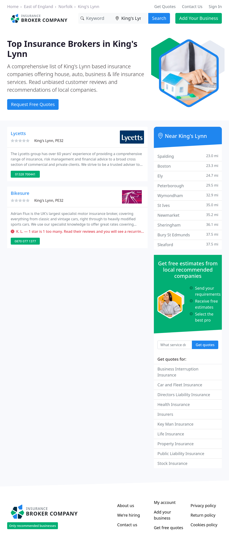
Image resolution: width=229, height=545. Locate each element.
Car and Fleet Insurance (179, 384)
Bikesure (20, 193)
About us (125, 505)
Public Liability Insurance (180, 453)
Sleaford (187, 244)
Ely (187, 176)
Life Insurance (170, 434)
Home (13, 6)
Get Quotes (165, 6)
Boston (187, 166)
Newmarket (187, 215)
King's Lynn (88, 6)
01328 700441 (25, 174)
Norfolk (65, 6)
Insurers (165, 414)
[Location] (130, 18)
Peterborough (187, 185)
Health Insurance (173, 404)
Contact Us (192, 6)
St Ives (187, 205)
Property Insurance (175, 443)
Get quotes (205, 344)
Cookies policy (204, 524)
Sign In (215, 6)
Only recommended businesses (32, 526)
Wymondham (187, 195)
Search (159, 18)
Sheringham (187, 225)
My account (165, 502)
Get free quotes (168, 527)
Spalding (187, 156)
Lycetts (18, 133)
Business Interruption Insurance (177, 372)
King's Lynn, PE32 (48, 140)
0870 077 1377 (25, 241)
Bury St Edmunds (187, 234)
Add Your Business (198, 18)
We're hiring (128, 515)
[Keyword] (95, 18)
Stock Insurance (172, 463)
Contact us (127, 524)
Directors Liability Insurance (183, 394)
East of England (38, 6)
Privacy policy (203, 505)
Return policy (203, 515)
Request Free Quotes (33, 104)
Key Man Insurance (175, 424)
